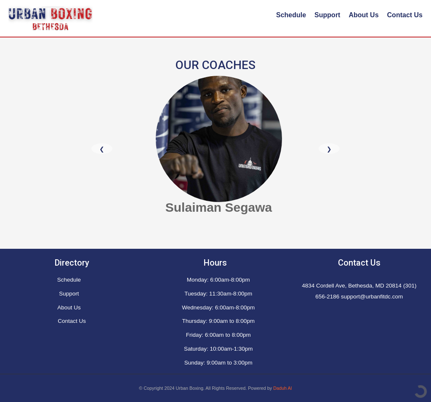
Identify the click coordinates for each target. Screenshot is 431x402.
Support (327, 15)
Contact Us (405, 15)
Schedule (291, 15)
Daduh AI (282, 388)
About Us (363, 15)
